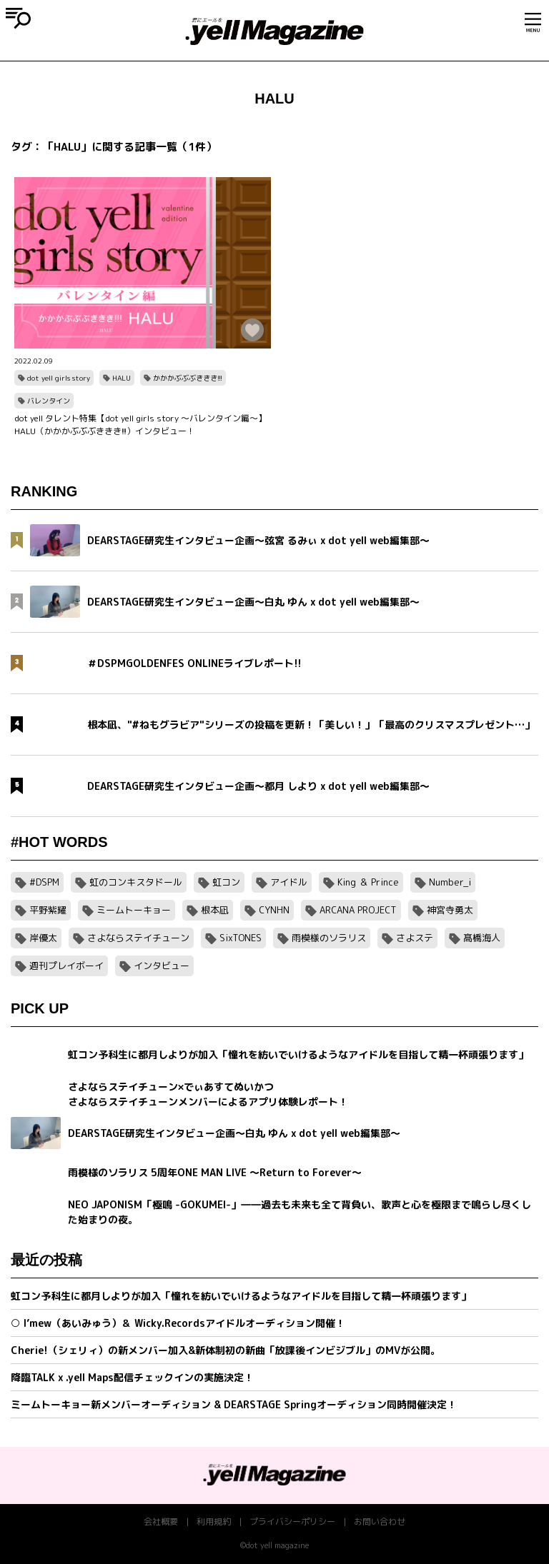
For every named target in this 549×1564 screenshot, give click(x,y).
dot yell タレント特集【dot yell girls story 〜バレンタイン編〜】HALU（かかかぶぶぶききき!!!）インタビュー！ (140, 424)
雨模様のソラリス (329, 937)
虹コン (226, 882)
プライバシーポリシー (292, 1521)
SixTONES (240, 937)
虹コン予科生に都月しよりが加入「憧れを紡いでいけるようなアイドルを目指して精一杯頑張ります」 (241, 1296)
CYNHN (274, 909)
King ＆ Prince (368, 882)
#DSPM (44, 882)
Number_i (450, 882)
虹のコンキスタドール (135, 882)
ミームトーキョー (134, 909)
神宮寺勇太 (450, 909)
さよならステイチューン (138, 937)
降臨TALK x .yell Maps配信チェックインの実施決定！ (132, 1377)
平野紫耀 (47, 909)
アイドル (288, 882)
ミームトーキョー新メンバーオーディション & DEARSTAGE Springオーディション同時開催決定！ (234, 1404)
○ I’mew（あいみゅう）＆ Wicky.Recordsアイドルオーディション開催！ (178, 1323)
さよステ (414, 937)
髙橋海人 (481, 937)
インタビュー (161, 965)
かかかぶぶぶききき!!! (187, 378)
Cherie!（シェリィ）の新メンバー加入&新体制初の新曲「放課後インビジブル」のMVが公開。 (225, 1350)
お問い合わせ (379, 1521)
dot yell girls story (58, 378)
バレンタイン (48, 401)
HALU (121, 378)
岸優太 (43, 937)
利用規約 (214, 1521)
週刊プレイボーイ (66, 965)
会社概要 (161, 1521)
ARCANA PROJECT (358, 909)
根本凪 (215, 909)
